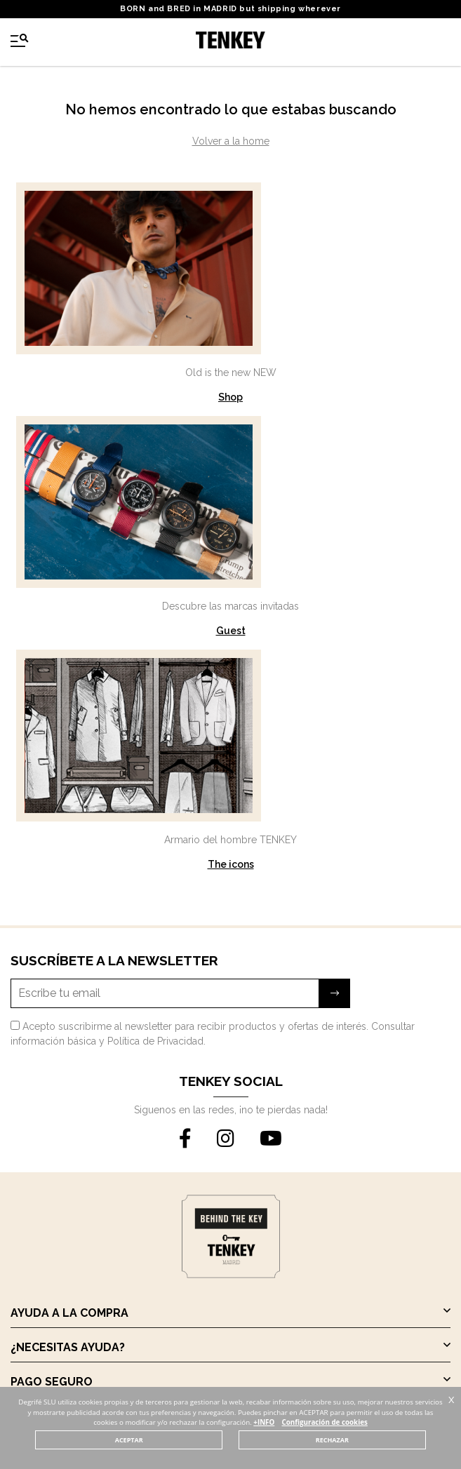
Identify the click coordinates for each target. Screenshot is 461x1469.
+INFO (263, 1422)
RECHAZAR (332, 1439)
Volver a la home (230, 141)
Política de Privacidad (155, 1041)
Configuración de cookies (324, 1422)
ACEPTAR (129, 1439)
